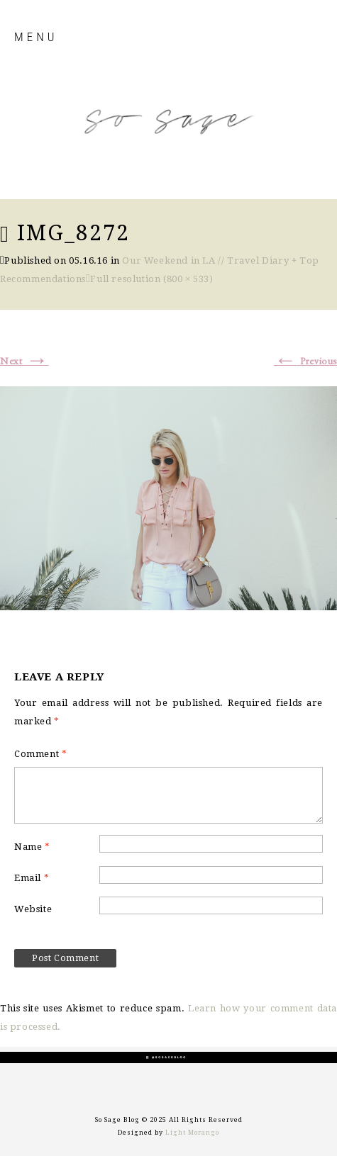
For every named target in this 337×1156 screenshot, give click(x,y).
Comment (40, 753)
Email (31, 877)
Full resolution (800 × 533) (151, 279)
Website (33, 909)
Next (24, 361)
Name (32, 846)
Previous (305, 361)
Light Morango (192, 1132)
